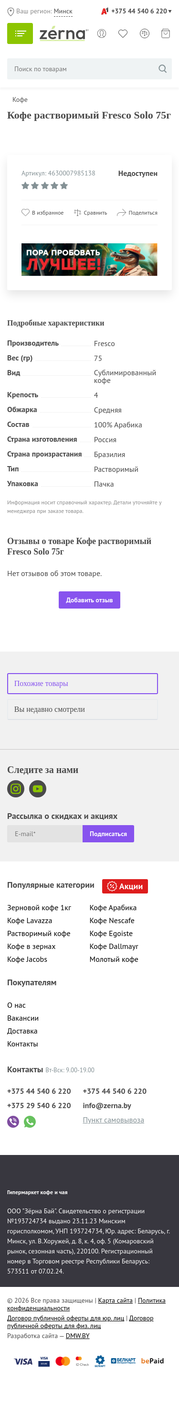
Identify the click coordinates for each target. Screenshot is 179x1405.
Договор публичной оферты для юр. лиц (65, 1318)
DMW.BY (78, 1335)
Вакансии (23, 1018)
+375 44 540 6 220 (139, 11)
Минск (63, 11)
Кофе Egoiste (111, 933)
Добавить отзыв (89, 600)
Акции (131, 886)
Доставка (22, 1030)
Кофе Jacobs (27, 959)
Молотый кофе (114, 959)
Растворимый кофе (39, 933)
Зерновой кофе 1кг (39, 907)
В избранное (47, 212)
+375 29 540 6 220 (39, 1105)
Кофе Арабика (113, 907)
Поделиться (143, 212)
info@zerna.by (107, 1105)
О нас (16, 1005)
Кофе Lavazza (29, 920)
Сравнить (95, 212)
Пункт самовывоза (114, 1119)
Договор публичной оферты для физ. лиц (80, 1322)
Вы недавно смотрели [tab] (49, 709)
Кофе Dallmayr (114, 946)
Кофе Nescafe (112, 920)
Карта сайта (115, 1300)
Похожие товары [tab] (41, 683)
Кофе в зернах (31, 946)
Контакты (22, 1043)
